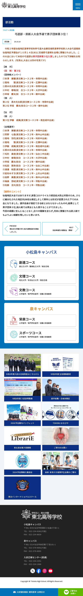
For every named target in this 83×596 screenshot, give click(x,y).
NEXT (58, 229)
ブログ (5, 30)
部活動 (11, 30)
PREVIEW (24, 229)
